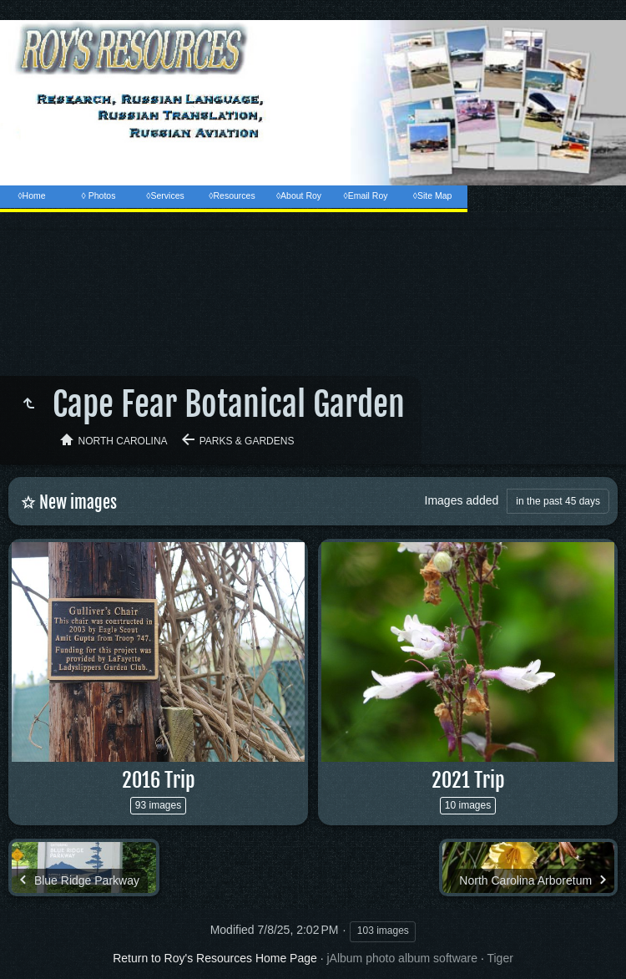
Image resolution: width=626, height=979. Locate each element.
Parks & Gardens (247, 441)
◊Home (31, 195)
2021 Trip (468, 780)
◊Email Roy (365, 195)
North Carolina (123, 441)
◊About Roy (298, 195)
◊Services (165, 195)
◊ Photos (99, 195)
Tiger (499, 958)
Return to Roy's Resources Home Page (215, 958)
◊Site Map (432, 195)
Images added (462, 500)
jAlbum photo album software (401, 958)
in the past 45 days (558, 501)
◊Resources (232, 195)
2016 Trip (158, 780)
